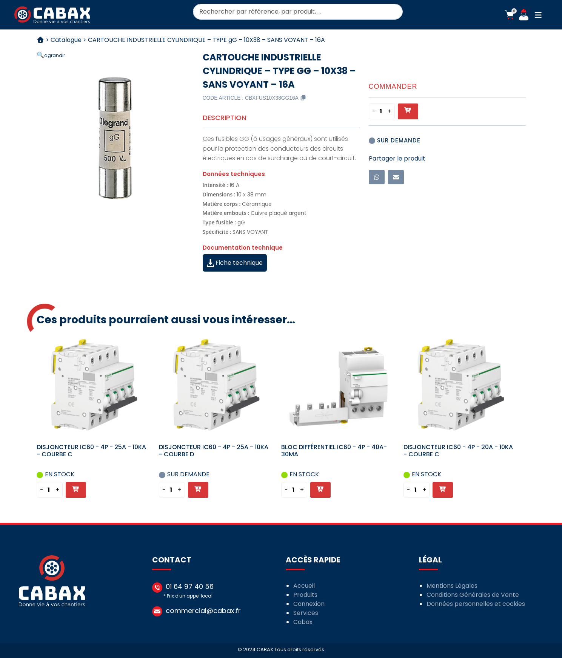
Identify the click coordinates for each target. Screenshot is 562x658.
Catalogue (66, 40)
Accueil (304, 585)
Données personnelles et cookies (476, 603)
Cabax (303, 622)
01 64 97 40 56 (190, 586)
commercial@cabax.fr (203, 610)
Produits (305, 594)
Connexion (309, 603)
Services (305, 613)
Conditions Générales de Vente (473, 594)
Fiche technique (235, 262)
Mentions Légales (452, 585)
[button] (509, 15)
